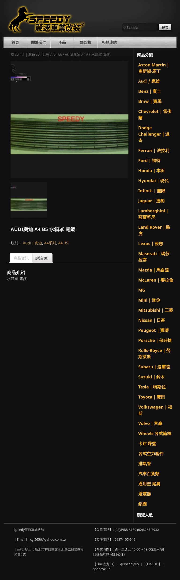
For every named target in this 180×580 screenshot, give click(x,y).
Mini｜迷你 (149, 300)
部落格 (85, 42)
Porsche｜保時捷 (155, 340)
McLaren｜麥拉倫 (155, 280)
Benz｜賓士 (149, 91)
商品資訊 (21, 258)
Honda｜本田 (151, 170)
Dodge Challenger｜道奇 (153, 134)
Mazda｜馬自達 (153, 270)
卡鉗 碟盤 (147, 443)
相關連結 (109, 42)
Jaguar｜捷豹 (151, 200)
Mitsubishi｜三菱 (155, 310)
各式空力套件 (151, 453)
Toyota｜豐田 (151, 397)
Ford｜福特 (149, 160)
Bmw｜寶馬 (149, 101)
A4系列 (43, 54)
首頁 (15, 42)
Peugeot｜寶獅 (153, 330)
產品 (62, 42)
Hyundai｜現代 (153, 180)
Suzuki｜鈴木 (151, 377)
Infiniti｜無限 (151, 190)
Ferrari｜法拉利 (153, 150)
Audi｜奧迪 (26, 54)
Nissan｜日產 (151, 320)
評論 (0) (42, 258)
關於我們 (38, 42)
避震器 (144, 494)
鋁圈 (142, 504)
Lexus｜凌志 (150, 243)
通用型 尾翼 (149, 483)
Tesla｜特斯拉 (152, 387)
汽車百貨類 (148, 473)
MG (141, 290)
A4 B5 (57, 54)
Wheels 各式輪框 (155, 433)
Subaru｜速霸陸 (154, 367)
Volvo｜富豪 (150, 423)
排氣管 (144, 463)
